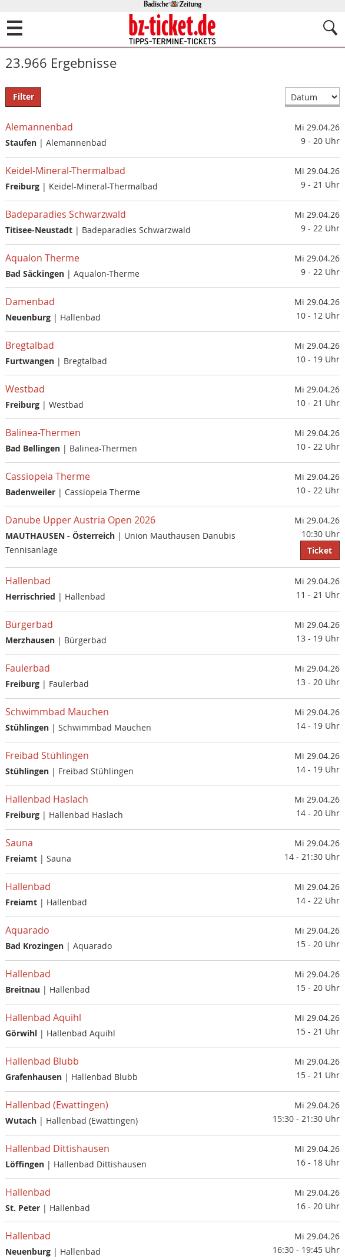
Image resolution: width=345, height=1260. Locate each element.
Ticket (319, 551)
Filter (23, 97)
